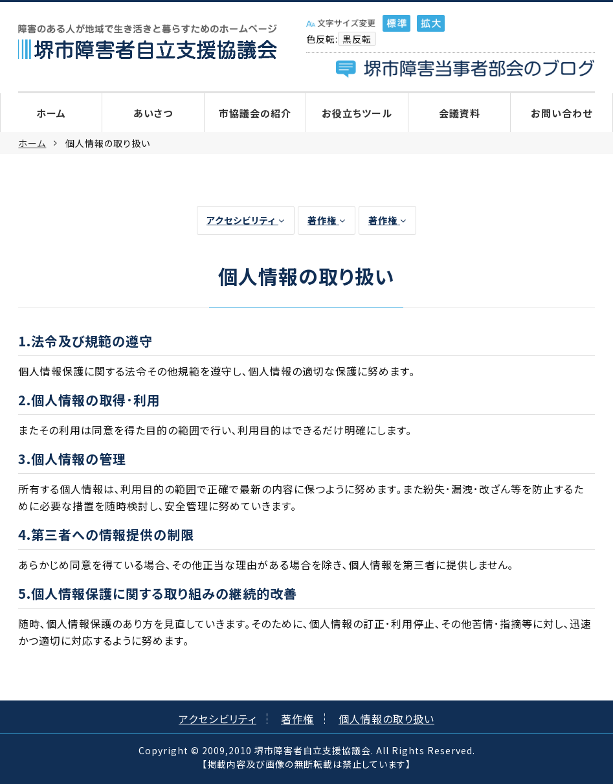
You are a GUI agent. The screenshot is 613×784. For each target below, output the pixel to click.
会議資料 (459, 113)
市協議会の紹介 (255, 113)
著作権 (326, 220)
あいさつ (153, 113)
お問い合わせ (561, 113)
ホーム (51, 113)
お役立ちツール (357, 113)
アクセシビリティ (245, 220)
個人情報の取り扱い (386, 718)
